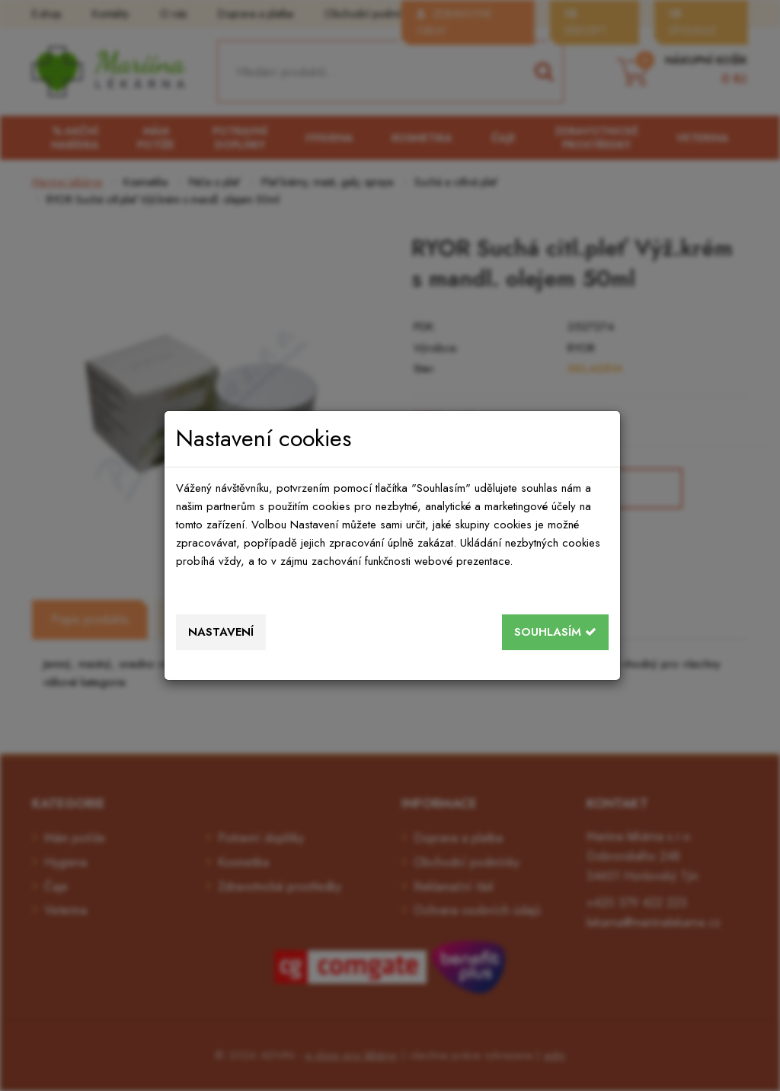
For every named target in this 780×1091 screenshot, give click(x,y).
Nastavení (221, 632)
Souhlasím (555, 632)
